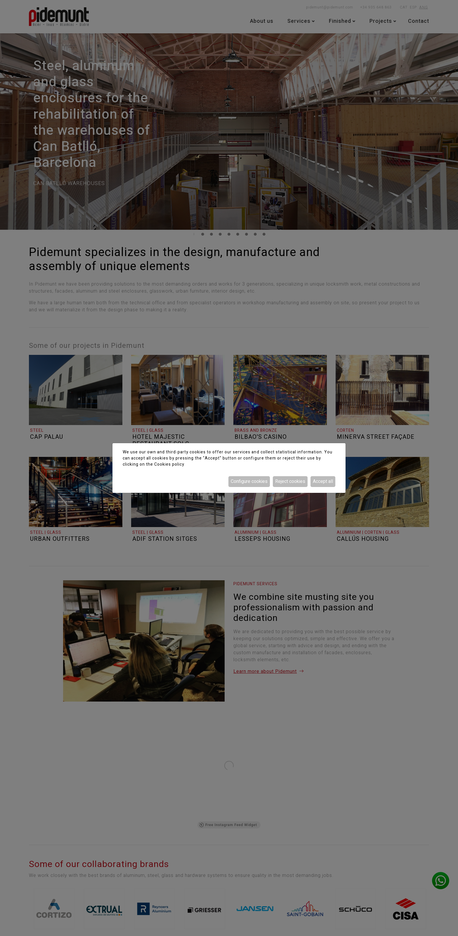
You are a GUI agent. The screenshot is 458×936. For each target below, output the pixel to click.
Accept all (323, 481)
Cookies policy (169, 464)
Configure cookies (249, 481)
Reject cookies (290, 481)
